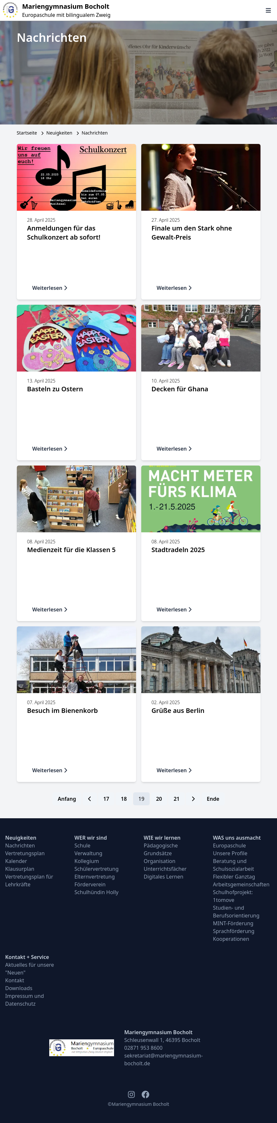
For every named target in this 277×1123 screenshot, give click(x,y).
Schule (82, 845)
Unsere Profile (230, 853)
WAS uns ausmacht (237, 837)
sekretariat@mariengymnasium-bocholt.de (163, 1059)
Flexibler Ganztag (234, 876)
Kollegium (87, 861)
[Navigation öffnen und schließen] (268, 10)
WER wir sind (91, 837)
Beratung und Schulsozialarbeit (233, 864)
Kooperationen (231, 938)
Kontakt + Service (27, 957)
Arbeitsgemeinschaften (241, 884)
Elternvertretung (95, 876)
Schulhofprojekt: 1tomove (233, 896)
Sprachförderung (233, 931)
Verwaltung (88, 853)
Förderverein (90, 884)
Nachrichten (20, 845)
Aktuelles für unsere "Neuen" (29, 968)
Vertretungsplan (25, 853)
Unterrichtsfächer (165, 868)
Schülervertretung (97, 868)
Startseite (27, 133)
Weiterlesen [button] (50, 287)
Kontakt (14, 980)
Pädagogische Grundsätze (161, 849)
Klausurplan (19, 868)
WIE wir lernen (162, 837)
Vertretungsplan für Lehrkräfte (29, 880)
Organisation (160, 861)
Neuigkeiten (59, 133)
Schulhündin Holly (97, 892)
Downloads (18, 988)
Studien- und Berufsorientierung (236, 911)
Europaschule (229, 845)
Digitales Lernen (163, 876)
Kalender (16, 861)
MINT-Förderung (233, 923)
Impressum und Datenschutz (24, 999)
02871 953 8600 (143, 1047)
